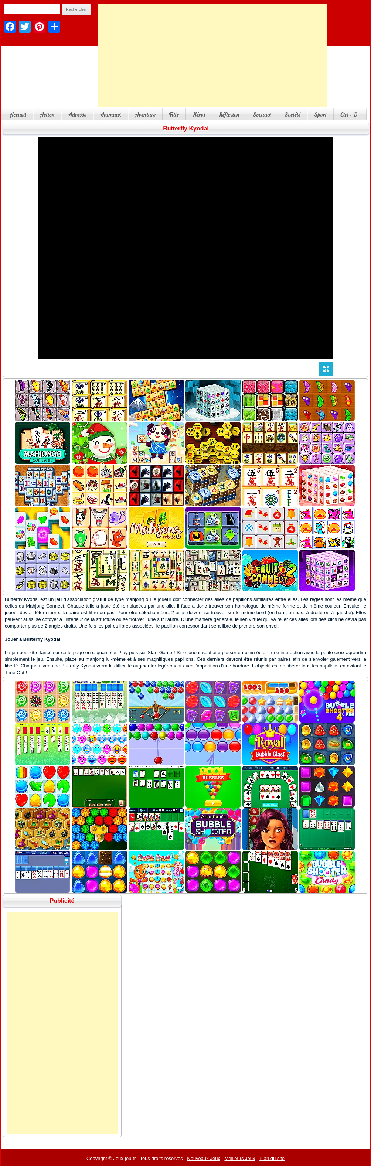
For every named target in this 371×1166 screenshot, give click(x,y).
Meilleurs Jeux (239, 1158)
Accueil (18, 114)
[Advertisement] (212, 55)
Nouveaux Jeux (203, 1158)
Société (292, 114)
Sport (320, 114)
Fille (174, 114)
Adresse (77, 114)
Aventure (145, 114)
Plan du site (272, 1158)
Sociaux (262, 114)
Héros (199, 114)
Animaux (110, 114)
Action (47, 114)
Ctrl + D (348, 114)
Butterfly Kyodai (186, 128)
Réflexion (229, 114)
